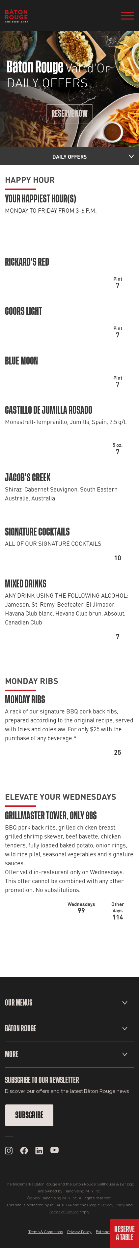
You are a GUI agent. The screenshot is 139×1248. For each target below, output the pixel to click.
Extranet (103, 1231)
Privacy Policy (113, 1205)
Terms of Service (64, 1212)
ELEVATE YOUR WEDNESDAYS (60, 796)
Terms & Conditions (45, 1231)
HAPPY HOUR (30, 179)
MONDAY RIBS (31, 680)
